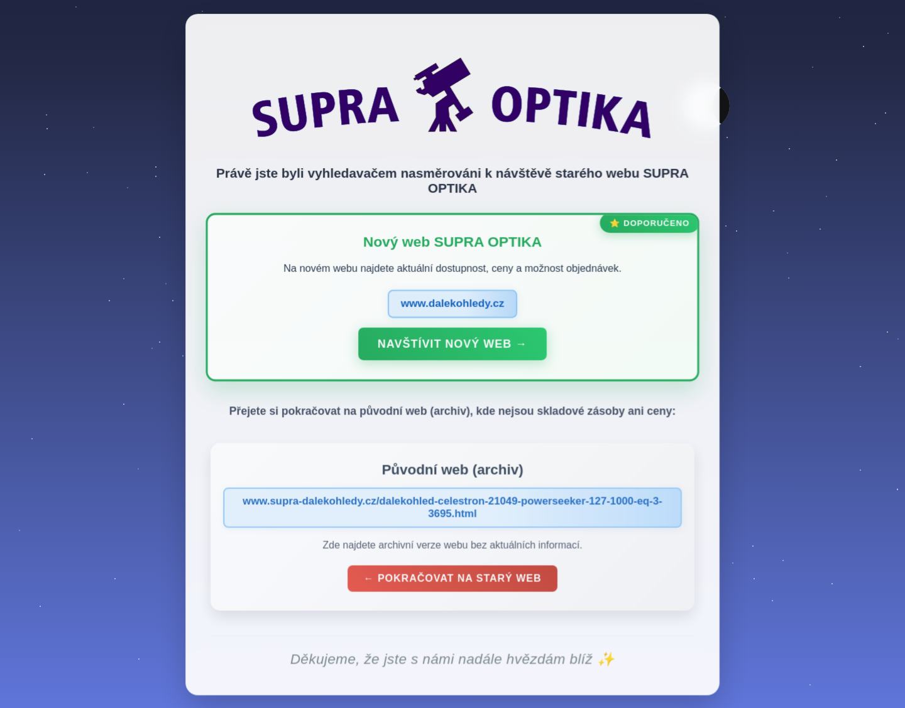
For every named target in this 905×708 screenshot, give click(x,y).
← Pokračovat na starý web (452, 581)
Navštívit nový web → (452, 347)
